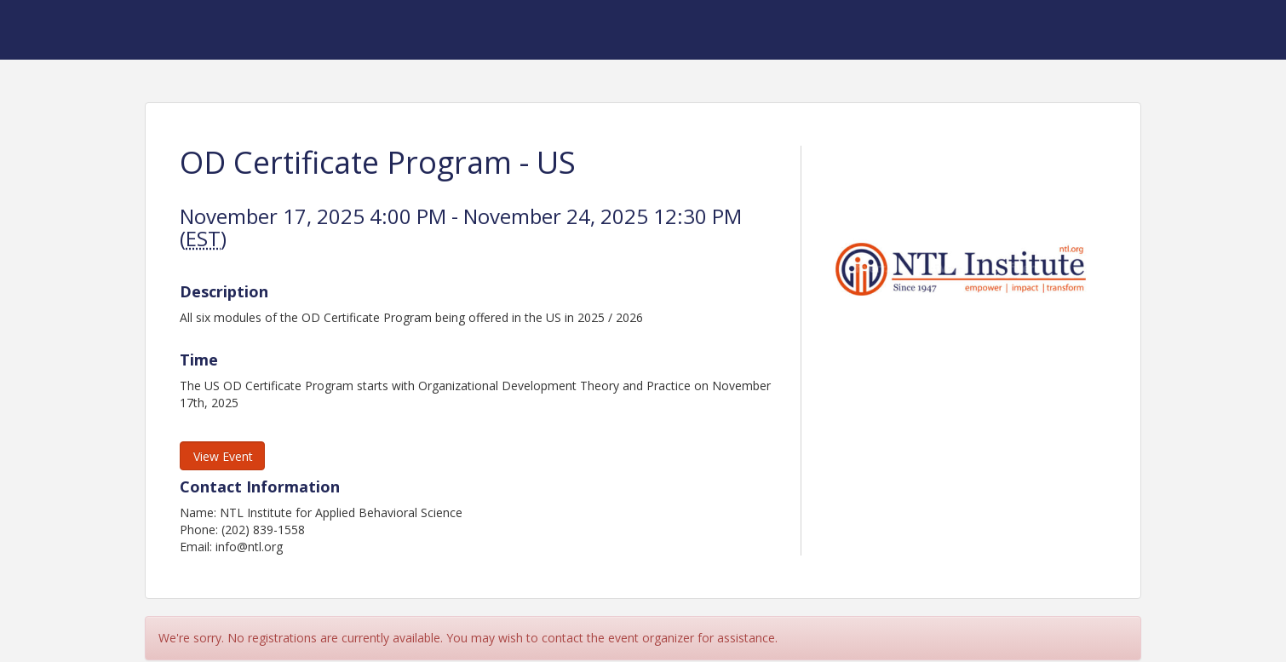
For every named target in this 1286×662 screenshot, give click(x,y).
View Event (223, 456)
